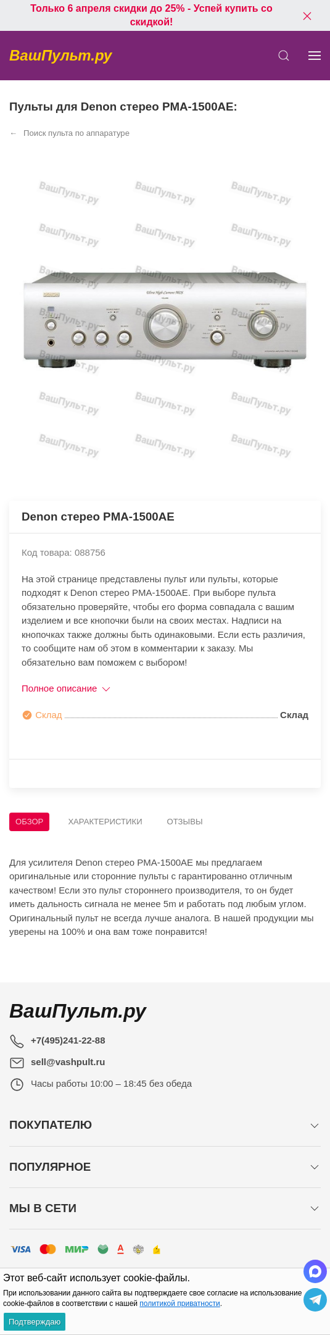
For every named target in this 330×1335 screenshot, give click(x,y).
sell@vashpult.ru (68, 1062)
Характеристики (105, 821)
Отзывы (185, 821)
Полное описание (67, 688)
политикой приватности (179, 1303)
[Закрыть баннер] (307, 15)
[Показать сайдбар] (314, 55)
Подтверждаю (34, 1321)
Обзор (29, 821)
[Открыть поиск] (283, 55)
